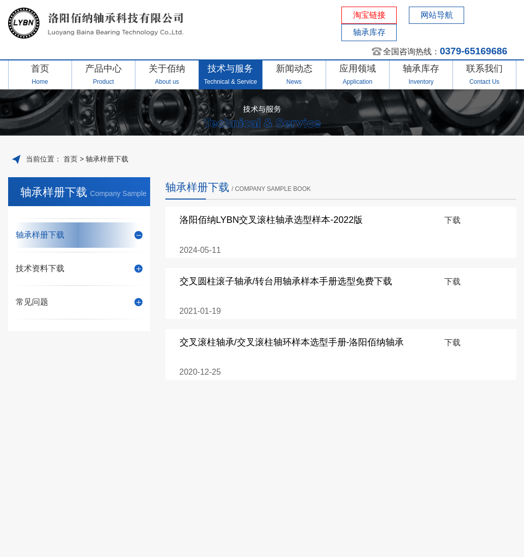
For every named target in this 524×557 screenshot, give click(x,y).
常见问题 (79, 302)
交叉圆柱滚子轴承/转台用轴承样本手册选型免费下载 (286, 281)
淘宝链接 (369, 15)
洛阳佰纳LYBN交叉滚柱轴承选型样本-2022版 (271, 220)
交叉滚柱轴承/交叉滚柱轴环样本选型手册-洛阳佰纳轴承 (292, 342)
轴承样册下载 (107, 159)
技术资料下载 (79, 268)
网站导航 (437, 15)
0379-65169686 (473, 51)
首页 (69, 159)
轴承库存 (369, 32)
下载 (452, 220)
